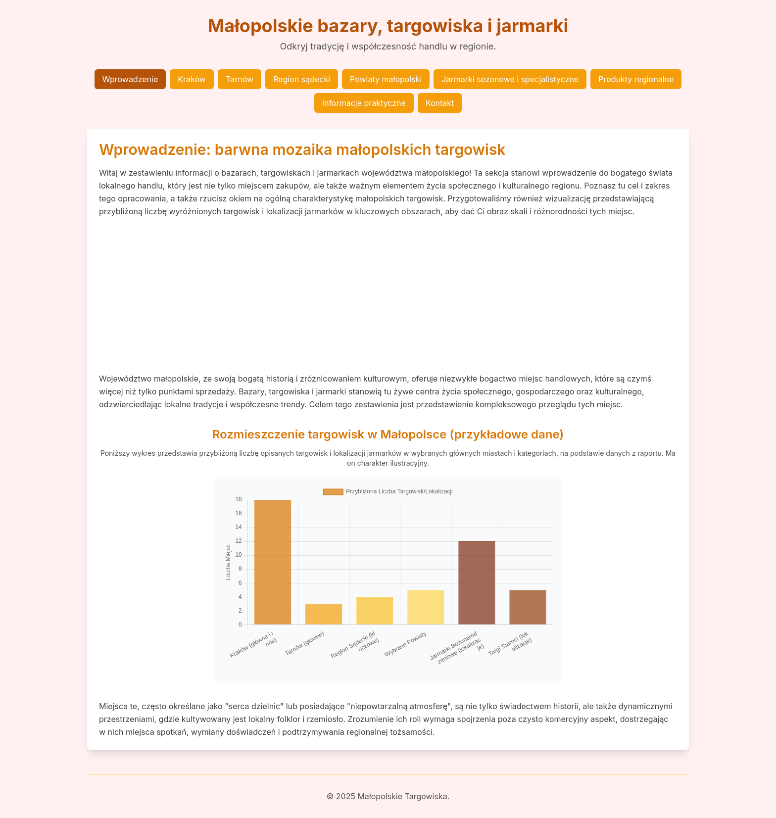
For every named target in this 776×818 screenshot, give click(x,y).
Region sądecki (301, 79)
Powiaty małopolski (386, 79)
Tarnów (239, 79)
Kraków (192, 79)
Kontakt (440, 103)
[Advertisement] (388, 295)
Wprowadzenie (130, 79)
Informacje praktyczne (364, 103)
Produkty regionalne (636, 79)
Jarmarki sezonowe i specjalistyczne (510, 79)
